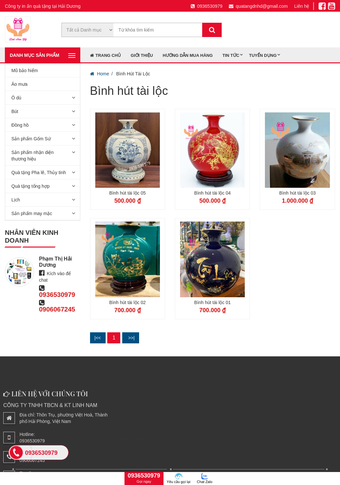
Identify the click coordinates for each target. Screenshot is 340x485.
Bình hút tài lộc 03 (297, 193)
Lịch (15, 199)
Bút (14, 111)
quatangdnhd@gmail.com (258, 6)
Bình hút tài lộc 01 (212, 302)
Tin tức (230, 55)
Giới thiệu (142, 55)
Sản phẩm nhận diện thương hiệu (32, 155)
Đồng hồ (20, 125)
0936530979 (206, 6)
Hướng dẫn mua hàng (188, 55)
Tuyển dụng (263, 55)
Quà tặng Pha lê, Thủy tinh (38, 172)
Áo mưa (19, 84)
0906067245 (57, 309)
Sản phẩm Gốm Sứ (31, 138)
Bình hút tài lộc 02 (127, 302)
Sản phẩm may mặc (31, 213)
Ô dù (16, 97)
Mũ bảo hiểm (24, 70)
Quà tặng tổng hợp (30, 186)
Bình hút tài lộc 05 (127, 193)
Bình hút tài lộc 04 (212, 193)
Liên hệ (301, 6)
